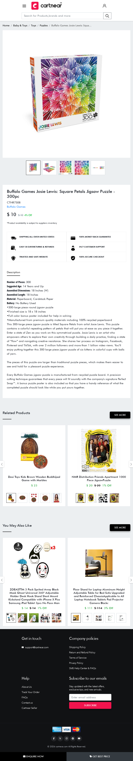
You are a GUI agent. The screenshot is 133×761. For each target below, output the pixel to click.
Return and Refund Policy (82, 652)
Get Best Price (100, 756)
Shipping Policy (77, 647)
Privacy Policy (76, 663)
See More (120, 415)
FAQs (24, 697)
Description (13, 272)
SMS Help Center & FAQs (82, 668)
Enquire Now (33, 756)
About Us (26, 687)
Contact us (27, 703)
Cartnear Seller (29, 708)
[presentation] (2, 464)
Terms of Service (77, 658)
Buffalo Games (16, 206)
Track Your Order (30, 692)
